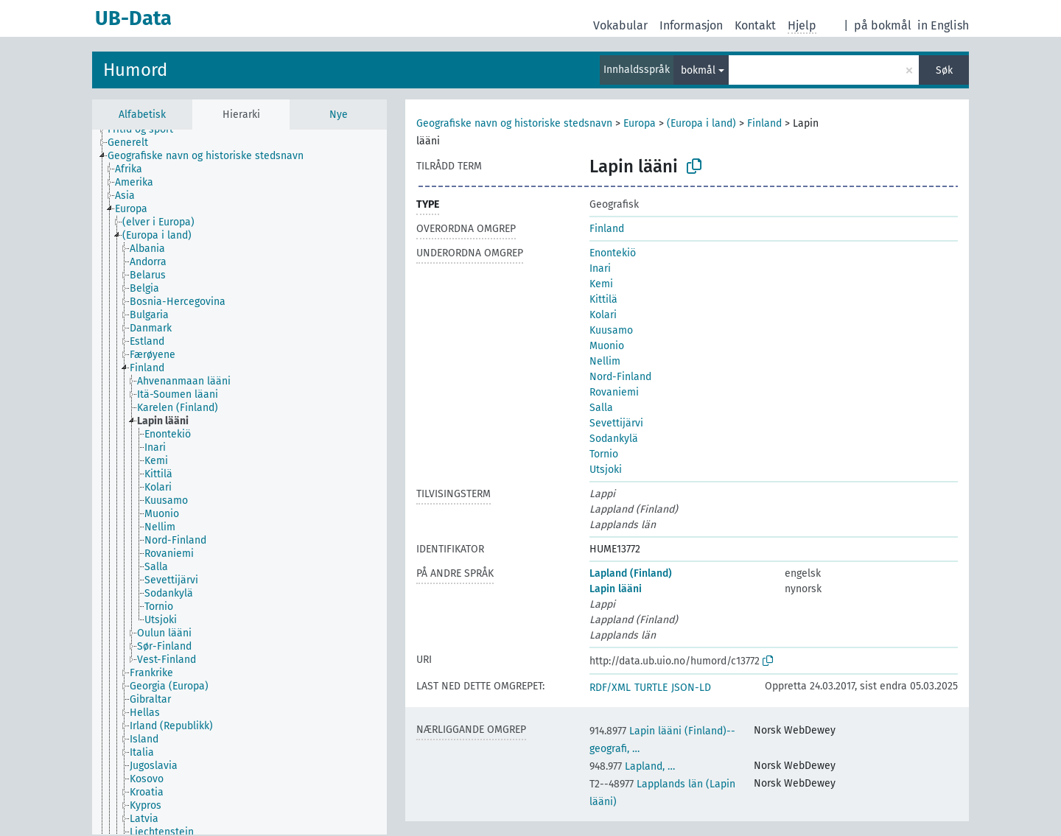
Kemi (601, 284)
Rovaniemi (614, 392)
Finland (764, 123)
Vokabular (620, 25)
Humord (135, 70)
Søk (944, 70)
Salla (601, 407)
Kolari (603, 315)
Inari (600, 268)
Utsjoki (605, 469)
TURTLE (651, 687)
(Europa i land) (701, 123)
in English (943, 25)
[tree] (239, 482)
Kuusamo (611, 330)
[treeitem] (146, 129)
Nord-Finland (620, 376)
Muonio (606, 346)
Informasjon (691, 25)
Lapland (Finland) (630, 573)
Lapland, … (632, 766)
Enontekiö (612, 253)
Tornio (603, 454)
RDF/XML (610, 687)
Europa (639, 123)
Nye (338, 114)
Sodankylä (613, 438)
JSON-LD (691, 687)
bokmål (698, 70)
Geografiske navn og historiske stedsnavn (514, 123)
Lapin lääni (615, 589)
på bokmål (882, 25)
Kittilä (603, 299)
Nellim (604, 361)
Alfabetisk (142, 114)
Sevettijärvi (616, 423)
